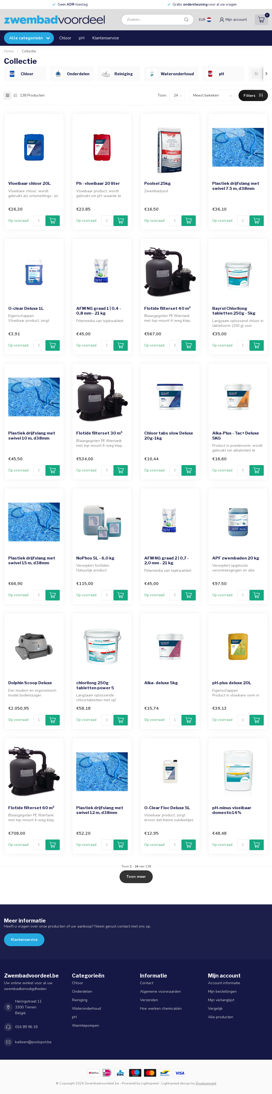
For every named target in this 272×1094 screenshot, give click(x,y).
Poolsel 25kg (157, 183)
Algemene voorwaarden (160, 991)
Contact (146, 983)
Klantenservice (105, 38)
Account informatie (224, 983)
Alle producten (220, 1017)
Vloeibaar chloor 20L (29, 183)
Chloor (65, 38)
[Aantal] (38, 220)
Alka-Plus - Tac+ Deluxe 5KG (235, 435)
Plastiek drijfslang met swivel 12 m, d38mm (99, 810)
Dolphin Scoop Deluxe (30, 682)
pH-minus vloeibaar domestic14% (231, 810)
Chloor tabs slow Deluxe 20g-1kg (168, 435)
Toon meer (136, 876)
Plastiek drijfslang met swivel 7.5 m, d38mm (235, 186)
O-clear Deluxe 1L (26, 308)
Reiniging (79, 1000)
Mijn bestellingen (222, 991)
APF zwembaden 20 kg (235, 558)
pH (81, 38)
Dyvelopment (206, 1083)
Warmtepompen (85, 1025)
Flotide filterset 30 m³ (99, 433)
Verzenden (149, 1000)
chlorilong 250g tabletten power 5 (95, 685)
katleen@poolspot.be (33, 1042)
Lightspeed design (176, 1083)
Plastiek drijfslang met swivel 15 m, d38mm (31, 560)
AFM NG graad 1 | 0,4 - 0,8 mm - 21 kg (98, 311)
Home (9, 51)
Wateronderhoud (86, 1008)
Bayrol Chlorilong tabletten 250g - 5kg (234, 311)
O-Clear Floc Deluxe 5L (167, 807)
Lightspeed (150, 1083)
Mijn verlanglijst (221, 1000)
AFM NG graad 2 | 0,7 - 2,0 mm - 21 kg (166, 560)
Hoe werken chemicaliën (161, 1008)
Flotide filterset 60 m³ (31, 807)
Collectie (29, 51)
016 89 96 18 (26, 1026)
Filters (253, 95)
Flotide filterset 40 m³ (167, 308)
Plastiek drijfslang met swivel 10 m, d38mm (31, 435)
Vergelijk (215, 1008)
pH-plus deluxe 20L (231, 682)
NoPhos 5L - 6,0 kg (95, 558)
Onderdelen (82, 991)
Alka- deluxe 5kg (161, 682)
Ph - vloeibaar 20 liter (98, 183)
